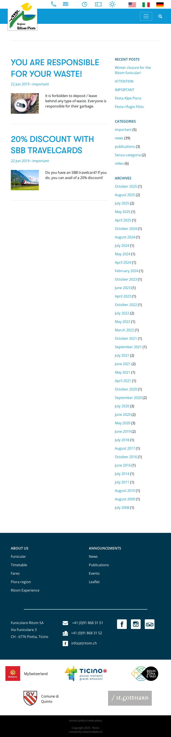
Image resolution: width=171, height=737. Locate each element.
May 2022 (122, 321)
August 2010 (125, 490)
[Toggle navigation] (146, 16)
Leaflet (94, 581)
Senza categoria (128, 155)
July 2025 (122, 203)
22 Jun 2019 (20, 84)
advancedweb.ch (92, 732)
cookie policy (94, 720)
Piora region (21, 581)
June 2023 (123, 287)
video (119, 163)
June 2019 (123, 431)
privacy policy (77, 720)
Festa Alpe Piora (128, 98)
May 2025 (122, 211)
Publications (99, 565)
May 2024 (122, 254)
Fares (15, 573)
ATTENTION (124, 81)
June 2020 (123, 414)
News (93, 556)
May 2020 (122, 423)
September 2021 (128, 347)
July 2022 (122, 313)
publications (125, 146)
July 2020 (122, 406)
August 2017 (125, 448)
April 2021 (123, 380)
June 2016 (123, 465)
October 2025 (126, 186)
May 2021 (122, 372)
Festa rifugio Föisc (129, 106)
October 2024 (126, 228)
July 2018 (122, 440)
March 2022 (124, 330)
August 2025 (125, 194)
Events (94, 573)
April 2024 (123, 262)
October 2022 (126, 304)
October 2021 (126, 338)
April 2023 (123, 296)
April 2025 (123, 220)
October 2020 (126, 389)
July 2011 (122, 482)
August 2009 (125, 499)
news (119, 138)
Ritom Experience (25, 590)
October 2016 (126, 456)
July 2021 (122, 355)
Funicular (18, 556)
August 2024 (125, 237)
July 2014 (122, 473)
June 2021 (123, 363)
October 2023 (126, 279)
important (40, 84)
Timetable (19, 565)
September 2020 (128, 397)
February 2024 (126, 270)
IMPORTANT (124, 89)
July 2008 (122, 507)
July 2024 (122, 245)
